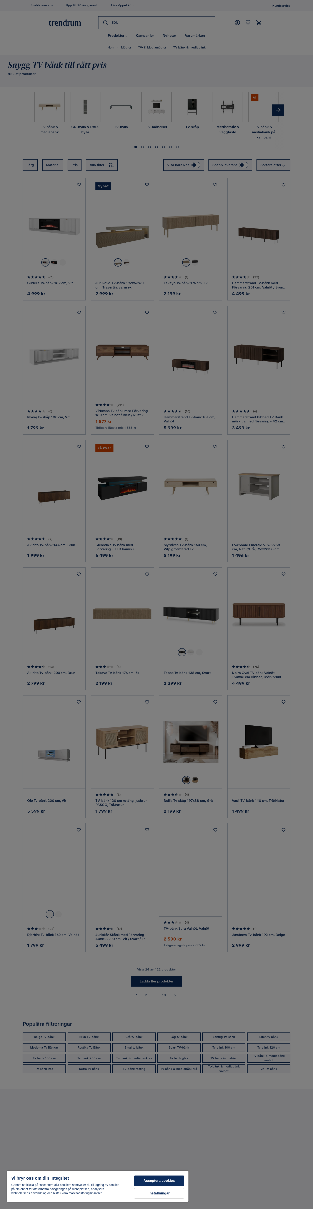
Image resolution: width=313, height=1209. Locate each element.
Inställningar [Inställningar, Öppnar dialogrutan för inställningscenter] (159, 1193)
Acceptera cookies (159, 1180)
